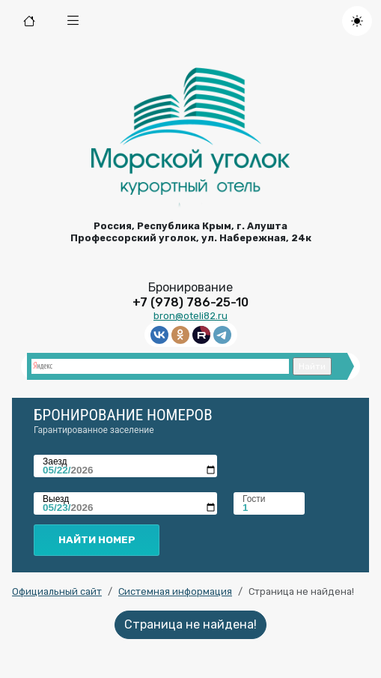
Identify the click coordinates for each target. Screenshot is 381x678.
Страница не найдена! (190, 624)
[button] (73, 20)
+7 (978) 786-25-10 (190, 302)
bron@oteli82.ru (190, 315)
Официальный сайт (57, 591)
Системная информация (175, 591)
